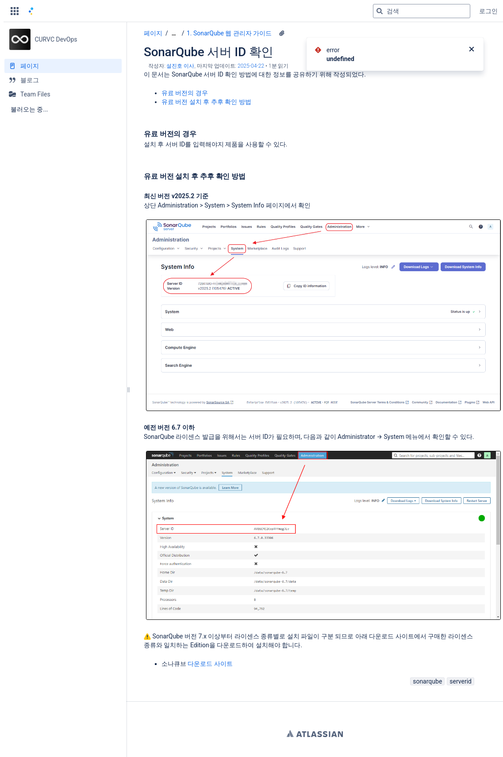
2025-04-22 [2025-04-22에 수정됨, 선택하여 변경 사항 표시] (251, 66)
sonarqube (427, 681)
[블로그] (63, 80)
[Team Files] (63, 94)
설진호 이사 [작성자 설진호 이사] (180, 66)
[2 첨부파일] (281, 33)
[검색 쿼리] (421, 11)
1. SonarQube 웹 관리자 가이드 (229, 33)
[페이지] (63, 66)
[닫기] (471, 50)
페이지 (153, 33)
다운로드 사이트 (210, 663)
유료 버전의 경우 (185, 92)
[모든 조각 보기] (174, 33)
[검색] (379, 11)
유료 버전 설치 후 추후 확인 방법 (206, 101)
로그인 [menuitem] (488, 11)
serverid (460, 681)
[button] (14, 11)
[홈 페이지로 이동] (31, 11)
